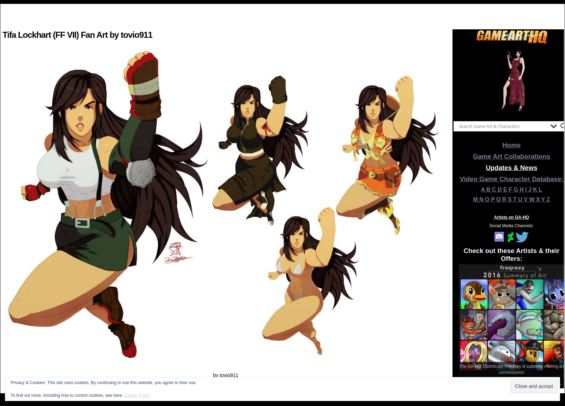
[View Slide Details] (511, 81)
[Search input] (503, 126)
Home (512, 145)
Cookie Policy (137, 395)
